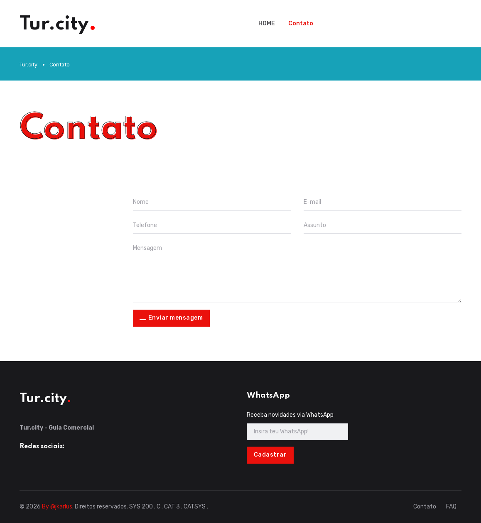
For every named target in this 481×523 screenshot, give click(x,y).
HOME (266, 23)
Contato (300, 23)
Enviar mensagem (175, 317)
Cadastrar (270, 454)
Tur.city (28, 64)
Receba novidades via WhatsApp (290, 414)
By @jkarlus (57, 506)
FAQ (451, 506)
